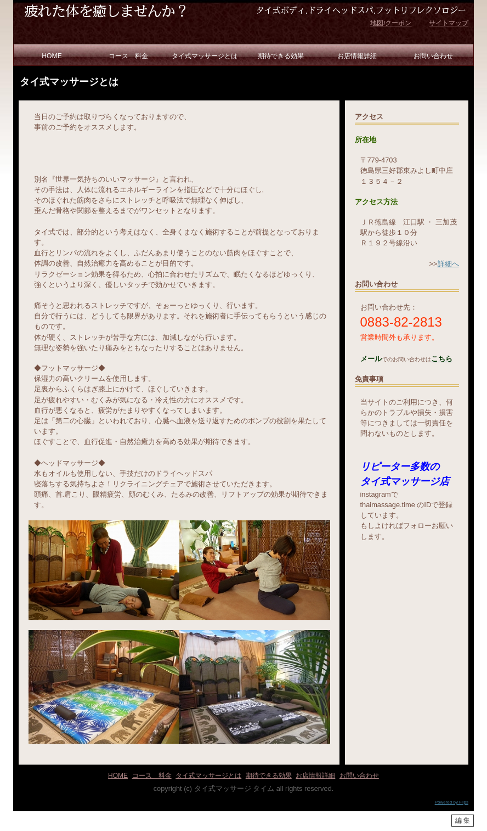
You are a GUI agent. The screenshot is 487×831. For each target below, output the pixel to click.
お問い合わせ (433, 56)
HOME (51, 56)
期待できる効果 (281, 56)
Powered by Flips (451, 802)
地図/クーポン (390, 23)
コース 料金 (128, 56)
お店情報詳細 (357, 56)
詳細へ (448, 264)
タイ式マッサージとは (204, 56)
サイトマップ (448, 23)
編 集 (462, 820)
